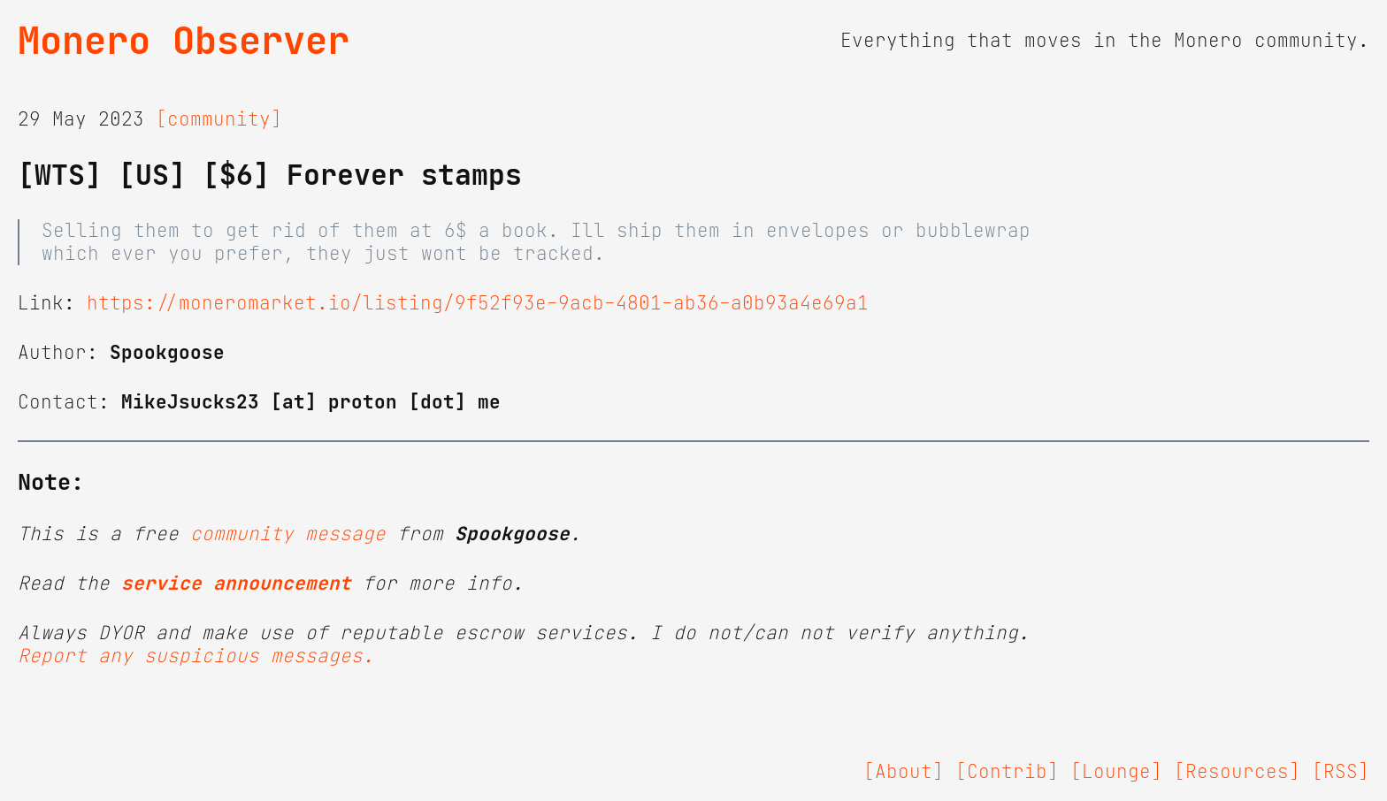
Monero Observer (183, 41)
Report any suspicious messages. (196, 656)
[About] (903, 771)
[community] (219, 119)
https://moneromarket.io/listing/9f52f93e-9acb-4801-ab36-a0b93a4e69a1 (478, 303)
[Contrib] (1007, 771)
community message (288, 534)
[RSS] (1340, 771)
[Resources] (1237, 771)
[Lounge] (1116, 771)
